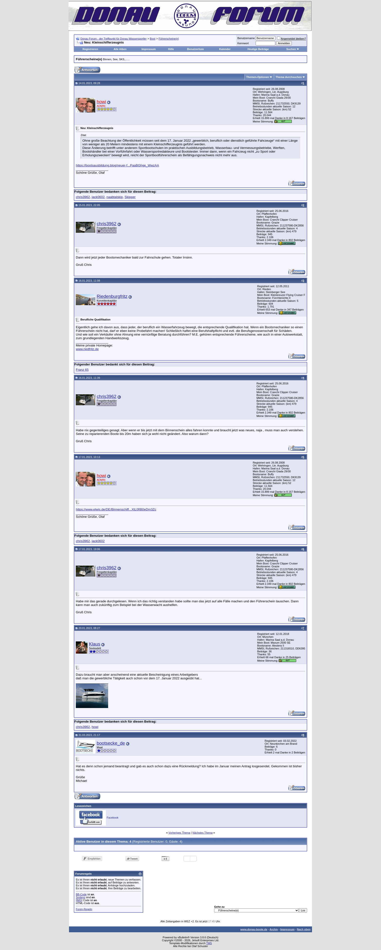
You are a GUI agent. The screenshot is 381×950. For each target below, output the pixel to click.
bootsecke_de (111, 743)
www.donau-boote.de (253, 929)
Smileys (80, 897)
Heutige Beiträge (258, 49)
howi (95, 727)
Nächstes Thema (202, 832)
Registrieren (90, 49)
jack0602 (98, 197)
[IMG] (79, 900)
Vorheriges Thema (179, 832)
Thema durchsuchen (289, 77)
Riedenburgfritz (112, 296)
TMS (209, 943)
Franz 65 (82, 369)
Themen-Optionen (257, 77)
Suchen (291, 49)
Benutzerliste (195, 49)
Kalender (225, 49)
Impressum (148, 49)
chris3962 (83, 197)
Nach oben (304, 929)
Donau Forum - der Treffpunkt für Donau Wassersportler (113, 38)
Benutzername (246, 38)
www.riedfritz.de (87, 349)
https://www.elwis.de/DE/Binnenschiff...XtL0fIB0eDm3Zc (116, 509)
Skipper (130, 197)
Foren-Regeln (84, 909)
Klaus (94, 644)
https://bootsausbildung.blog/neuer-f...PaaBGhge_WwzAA (117, 165)
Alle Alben (119, 49)
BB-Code (81, 894)
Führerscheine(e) (168, 38)
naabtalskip (114, 197)
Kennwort (243, 43)
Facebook (112, 817)
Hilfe (171, 49)
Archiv (273, 929)
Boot (153, 38)
